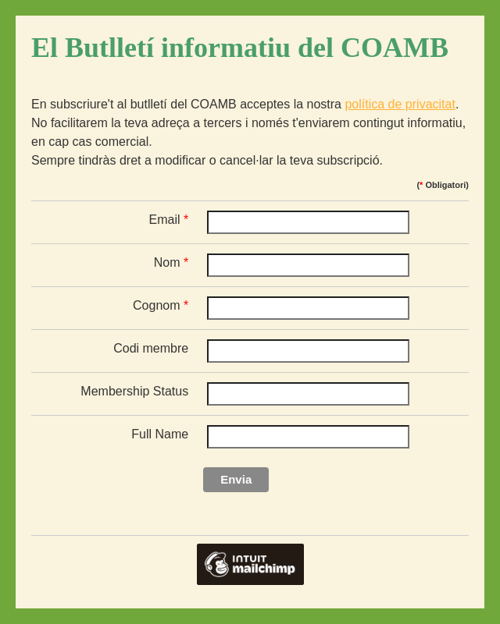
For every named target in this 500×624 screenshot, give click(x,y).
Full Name (159, 434)
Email (169, 219)
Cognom (160, 305)
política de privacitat (400, 104)
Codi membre (150, 348)
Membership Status (134, 391)
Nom (171, 262)
